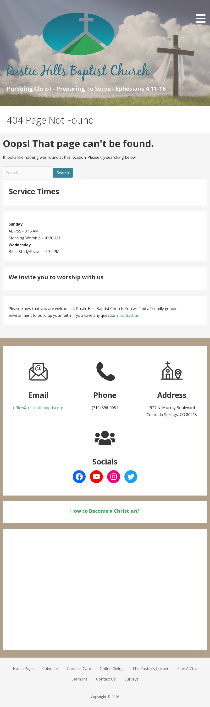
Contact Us (106, 679)
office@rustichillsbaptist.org (38, 407)
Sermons (80, 679)
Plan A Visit (187, 668)
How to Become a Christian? (105, 511)
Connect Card (79, 668)
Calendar (50, 668)
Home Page (23, 668)
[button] (202, 12)
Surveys (131, 679)
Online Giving (112, 668)
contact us (129, 315)
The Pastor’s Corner (150, 668)
